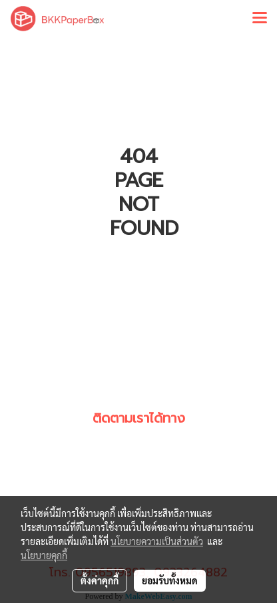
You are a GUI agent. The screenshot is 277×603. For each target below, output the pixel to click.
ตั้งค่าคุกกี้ (100, 580)
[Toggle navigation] (259, 18)
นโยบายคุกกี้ (44, 555)
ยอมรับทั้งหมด (170, 580)
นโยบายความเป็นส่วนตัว (157, 541)
